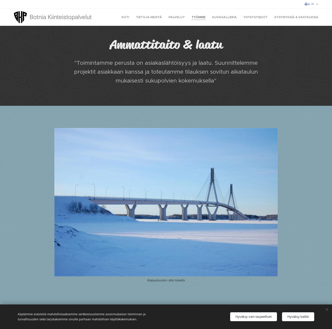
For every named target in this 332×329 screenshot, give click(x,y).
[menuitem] (126, 17)
